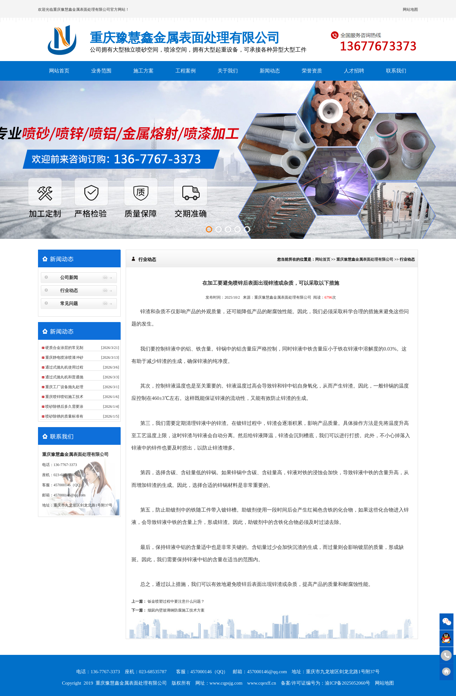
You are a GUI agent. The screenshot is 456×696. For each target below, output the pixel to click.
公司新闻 (69, 277)
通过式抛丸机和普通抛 (64, 377)
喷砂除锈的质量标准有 (64, 416)
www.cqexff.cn (261, 683)
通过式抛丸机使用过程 (64, 367)
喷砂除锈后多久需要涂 (64, 406)
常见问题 (69, 303)
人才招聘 (354, 70)
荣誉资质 (312, 70)
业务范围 (101, 70)
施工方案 (143, 70)
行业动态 (69, 290)
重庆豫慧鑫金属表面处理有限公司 (81, 9)
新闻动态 (270, 70)
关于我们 (228, 70)
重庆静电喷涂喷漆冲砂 (64, 357)
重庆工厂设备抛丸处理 (64, 387)
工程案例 (185, 70)
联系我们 (396, 70)
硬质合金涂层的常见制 (64, 347)
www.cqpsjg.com (226, 683)
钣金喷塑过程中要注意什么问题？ (176, 601)
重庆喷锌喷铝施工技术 (64, 397)
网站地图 (410, 9)
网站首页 (59, 70)
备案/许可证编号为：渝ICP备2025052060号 (325, 683)
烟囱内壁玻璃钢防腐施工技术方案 (176, 610)
